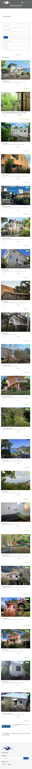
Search (5, 37)
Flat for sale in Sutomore (6, 206)
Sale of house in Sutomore (6, 238)
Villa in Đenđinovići (5, 143)
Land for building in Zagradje (7, 428)
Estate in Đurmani (22, 733)
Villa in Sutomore (5, 301)
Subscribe (26, 758)
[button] (16, 26)
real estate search (6, 726)
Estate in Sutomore (14, 733)
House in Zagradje (5, 269)
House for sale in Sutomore (6, 713)
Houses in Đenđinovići (7, 16)
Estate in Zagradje (6, 733)
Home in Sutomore (5, 333)
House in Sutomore (5, 618)
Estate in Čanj (7, 734)
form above (17, 724)
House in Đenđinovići (5, 81)
